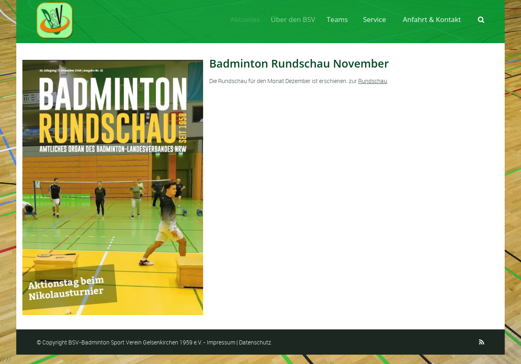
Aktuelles (247, 19)
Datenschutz (255, 342)
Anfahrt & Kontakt (432, 19)
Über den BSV (296, 19)
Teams (339, 19)
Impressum (221, 342)
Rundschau (372, 81)
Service (375, 19)
